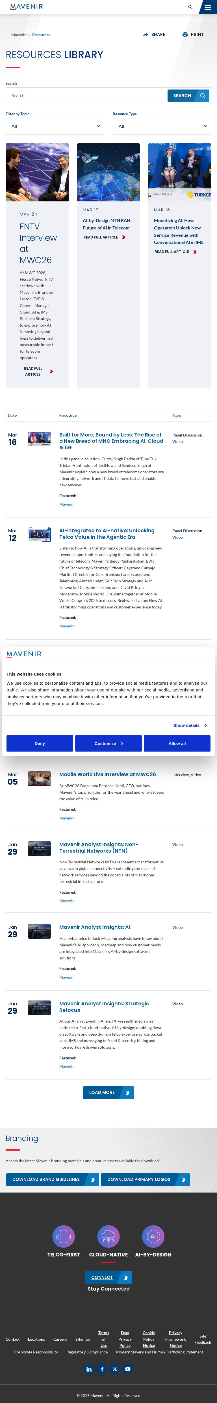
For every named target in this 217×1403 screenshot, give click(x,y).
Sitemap (82, 1338)
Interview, (181, 774)
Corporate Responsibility (36, 1351)
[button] (190, 7)
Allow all (177, 743)
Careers (60, 1338)
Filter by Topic (17, 114)
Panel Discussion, (187, 435)
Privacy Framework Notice (175, 1338)
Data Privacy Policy (125, 1338)
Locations (36, 1338)
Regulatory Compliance (87, 1351)
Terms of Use (103, 1338)
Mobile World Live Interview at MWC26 (107, 774)
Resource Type (125, 114)
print (193, 34)
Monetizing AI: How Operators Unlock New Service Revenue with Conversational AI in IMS (179, 231)
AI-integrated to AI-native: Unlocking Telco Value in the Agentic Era (107, 533)
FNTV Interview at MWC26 (37, 243)
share (154, 34)
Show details (186, 725)
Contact (12, 1338)
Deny (39, 743)
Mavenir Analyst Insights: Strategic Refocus (104, 1007)
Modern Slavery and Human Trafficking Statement (159, 1351)
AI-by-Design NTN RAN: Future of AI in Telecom (107, 224)
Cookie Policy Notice (149, 1338)
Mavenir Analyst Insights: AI (94, 927)
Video (177, 441)
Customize (109, 743)
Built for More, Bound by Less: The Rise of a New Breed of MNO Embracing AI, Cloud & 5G (111, 441)
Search (11, 83)
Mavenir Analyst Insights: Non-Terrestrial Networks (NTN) (98, 847)
